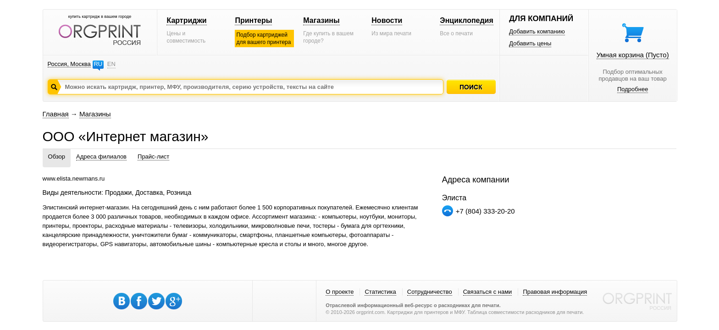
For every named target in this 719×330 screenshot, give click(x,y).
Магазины (321, 20)
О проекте (340, 291)
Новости (386, 20)
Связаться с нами (487, 291)
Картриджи (186, 20)
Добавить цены (530, 43)
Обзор (57, 156)
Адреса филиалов (101, 156)
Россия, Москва (69, 63)
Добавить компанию (537, 31)
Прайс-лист (153, 156)
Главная (56, 114)
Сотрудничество (429, 291)
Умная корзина (633, 55)
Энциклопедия (466, 20)
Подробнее (632, 89)
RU (98, 63)
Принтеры (253, 20)
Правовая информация (555, 291)
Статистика (380, 291)
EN (111, 63)
